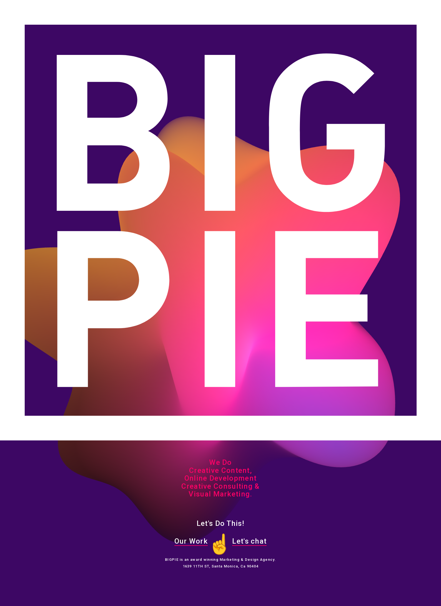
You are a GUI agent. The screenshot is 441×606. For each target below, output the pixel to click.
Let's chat (249, 541)
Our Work (191, 541)
